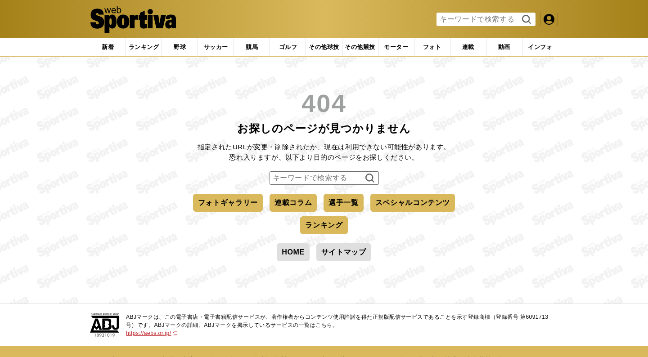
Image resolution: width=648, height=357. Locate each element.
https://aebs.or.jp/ (151, 333)
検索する (525, 20)
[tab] (180, 47)
